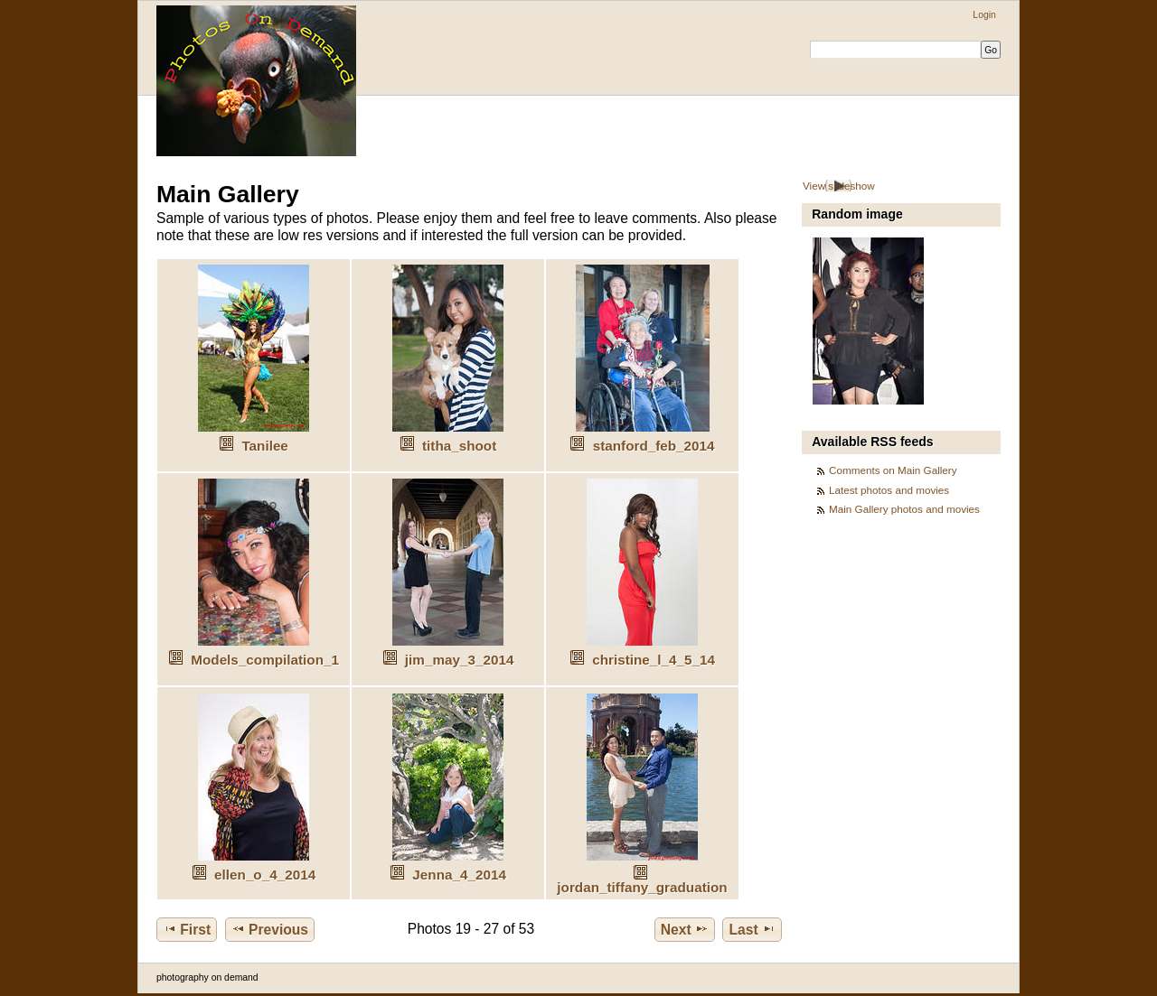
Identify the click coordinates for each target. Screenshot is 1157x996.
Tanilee (264, 445)
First (187, 929)
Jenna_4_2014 (459, 874)
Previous (269, 929)
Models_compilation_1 (265, 659)
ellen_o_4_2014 (264, 874)
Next (685, 929)
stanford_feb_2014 (654, 445)
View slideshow (839, 185)
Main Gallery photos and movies (904, 509)
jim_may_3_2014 (459, 659)
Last (752, 929)
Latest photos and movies (889, 490)
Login (984, 15)
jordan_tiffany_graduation (642, 887)
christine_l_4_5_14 (653, 659)
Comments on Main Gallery (893, 470)
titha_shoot (459, 445)
